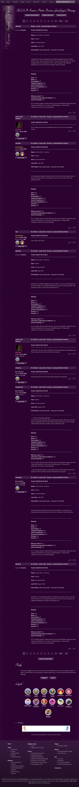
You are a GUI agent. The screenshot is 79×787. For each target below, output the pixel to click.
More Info (36, 2)
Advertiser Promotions (37, 757)
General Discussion (36, 755)
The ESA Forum (25, 10)
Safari (71, 781)
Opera (33, 783)
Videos (23, 2)
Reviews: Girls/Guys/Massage (39, 759)
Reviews (15, 2)
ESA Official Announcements (39, 762)
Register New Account (37, 747)
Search (44, 2)
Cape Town (14, 749)
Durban (13, 751)
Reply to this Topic (48, 15)
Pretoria (13, 755)
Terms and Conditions (64, 762)
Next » (61, 21)
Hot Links (60, 759)
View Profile (21, 138)
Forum (28, 2)
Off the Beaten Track (37, 764)
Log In (53, 678)
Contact (51, 2)
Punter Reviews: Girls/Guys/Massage (56, 10)
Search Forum (61, 15)
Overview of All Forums (37, 753)
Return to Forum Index (32, 15)
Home (2, 2)
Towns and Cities (15, 757)
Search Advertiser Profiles (65, 751)
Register (44, 678)
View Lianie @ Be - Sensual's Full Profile (51, 50)
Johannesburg (15, 753)
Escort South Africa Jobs (65, 764)
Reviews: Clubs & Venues (38, 760)
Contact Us (58, 768)
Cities (7, 2)
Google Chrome (65, 781)
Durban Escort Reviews (17, 766)
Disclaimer (61, 760)
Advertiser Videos (63, 746)
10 (55, 21)
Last (66, 21)
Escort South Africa (23, 779)
